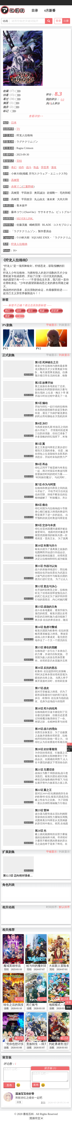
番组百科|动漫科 (14, 11)
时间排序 (51, 907)
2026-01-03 (62, 1047)
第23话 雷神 (42, 810)
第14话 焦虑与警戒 (46, 627)
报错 (68, 1007)
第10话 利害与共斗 (46, 545)
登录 (58, 20)
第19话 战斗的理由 (46, 729)
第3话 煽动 (41, 403)
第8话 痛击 (41, 505)
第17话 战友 (42, 688)
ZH (68, 744)
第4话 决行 (41, 423)
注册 (66, 20)
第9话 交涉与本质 (45, 525)
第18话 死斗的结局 (46, 708)
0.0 (62, 99)
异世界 (45, 167)
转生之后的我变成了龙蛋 (19, 1004)
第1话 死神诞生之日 (47, 362)
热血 (36, 167)
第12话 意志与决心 (46, 586)
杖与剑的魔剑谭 (36, 965)
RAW (69, 747)
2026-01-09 (62, 1008)
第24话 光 (40, 830)
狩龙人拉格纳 (19, 244)
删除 (43, 1102)
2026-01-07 (39, 1047)
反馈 (68, 1002)
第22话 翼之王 (43, 790)
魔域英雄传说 (12, 965)
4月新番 (50, 10)
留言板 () (50, 1068)
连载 (6, 1008)
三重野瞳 (28, 186)
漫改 (53, 167)
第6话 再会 (41, 464)
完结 (19, 160)
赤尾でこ (16, 186)
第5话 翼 (40, 443)
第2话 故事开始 (44, 382)
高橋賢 (15, 180)
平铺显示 (51, 325)
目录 (34, 10)
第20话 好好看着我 (46, 749)
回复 (19, 1102)
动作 (21, 167)
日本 (14, 122)
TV (18, 129)
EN (68, 750)
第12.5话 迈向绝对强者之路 (19, 875)
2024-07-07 (39, 969)
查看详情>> (36, 116)
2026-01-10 (16, 1008)
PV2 (38, 348)
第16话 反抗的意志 (46, 667)
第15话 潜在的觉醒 (46, 647)
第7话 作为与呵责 (45, 484)
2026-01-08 (16, 1047)
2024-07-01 (62, 969)
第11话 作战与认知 (46, 566)
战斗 (28, 167)
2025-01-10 (16, 969)
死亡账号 (32, 1004)
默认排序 (64, 907)
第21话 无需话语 (45, 769)
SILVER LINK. (25, 218)
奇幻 (14, 167)
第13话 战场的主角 (46, 606)
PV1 (5, 348)
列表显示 (64, 325)
